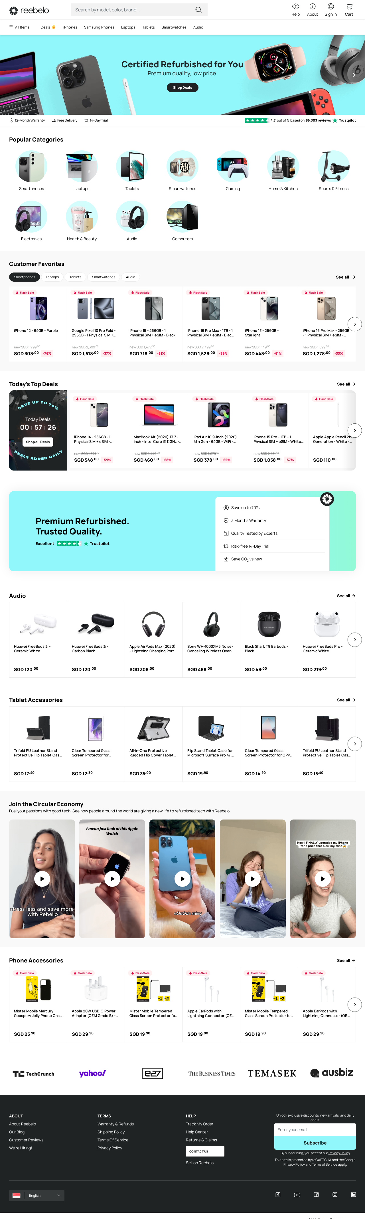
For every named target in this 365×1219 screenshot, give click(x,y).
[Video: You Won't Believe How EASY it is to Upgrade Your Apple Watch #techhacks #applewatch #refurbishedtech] (253, 879)
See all (346, 277)
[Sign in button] (331, 9)
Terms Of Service (113, 1140)
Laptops (52, 277)
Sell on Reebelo (200, 1162)
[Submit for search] (199, 9)
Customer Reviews (26, 1140)
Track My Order (199, 1124)
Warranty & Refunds (116, 1124)
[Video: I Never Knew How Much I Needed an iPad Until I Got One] (323, 879)
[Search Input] (135, 9)
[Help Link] (294, 9)
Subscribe (315, 1143)
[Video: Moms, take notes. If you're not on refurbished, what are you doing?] (42, 879)
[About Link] (312, 9)
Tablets (75, 277)
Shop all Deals (38, 441)
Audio (130, 277)
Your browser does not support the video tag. (42, 879)
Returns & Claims (201, 1140)
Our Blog (17, 1132)
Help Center (197, 1132)
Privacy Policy (110, 1148)
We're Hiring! (20, 1148)
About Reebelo (22, 1124)
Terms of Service (324, 1164)
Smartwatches (103, 277)
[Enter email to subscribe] (315, 1129)
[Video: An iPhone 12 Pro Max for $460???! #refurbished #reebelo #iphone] (182, 879)
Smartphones (24, 277)
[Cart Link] (349, 9)
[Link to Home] (29, 11)
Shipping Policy (111, 1132)
